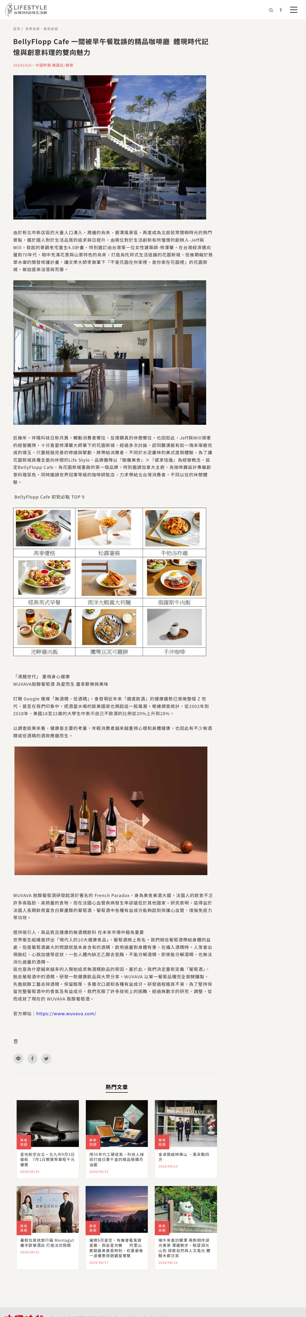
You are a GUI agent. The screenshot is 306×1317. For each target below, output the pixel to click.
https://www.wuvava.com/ (66, 1013)
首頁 (16, 28)
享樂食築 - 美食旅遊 (41, 28)
